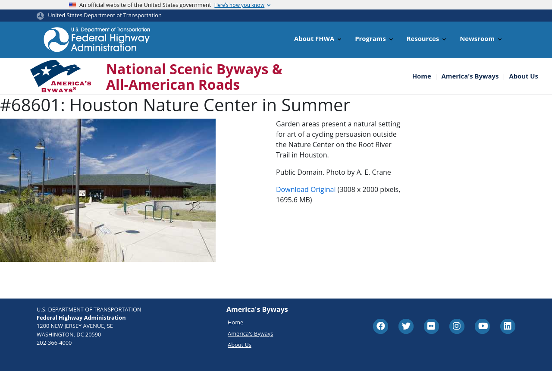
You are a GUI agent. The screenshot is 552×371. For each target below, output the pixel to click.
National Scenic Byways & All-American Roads (194, 76)
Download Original (306, 189)
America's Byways (470, 76)
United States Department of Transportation (105, 15)
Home (421, 76)
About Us (523, 76)
